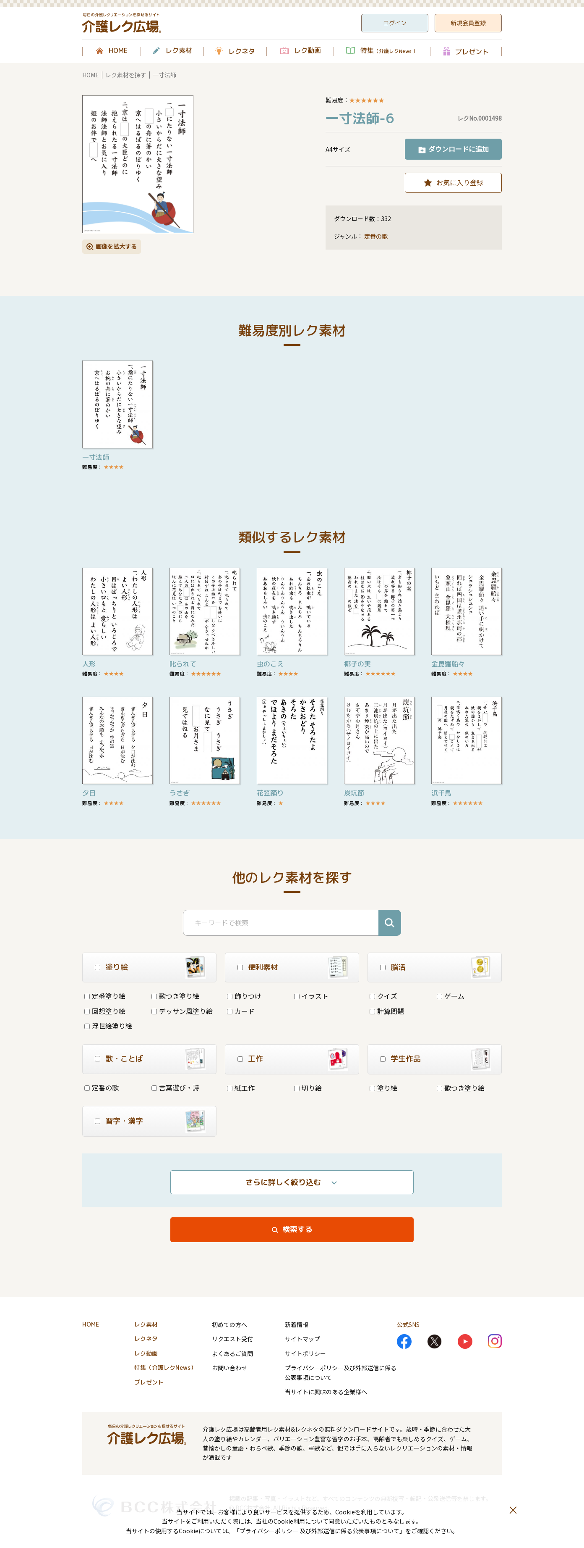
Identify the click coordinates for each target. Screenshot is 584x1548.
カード (241, 1011)
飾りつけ (244, 996)
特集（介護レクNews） (165, 1368)
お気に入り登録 (459, 182)
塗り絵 (383, 1088)
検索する (297, 1229)
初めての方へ (229, 1324)
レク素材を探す (125, 75)
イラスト (311, 996)
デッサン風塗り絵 (182, 1011)
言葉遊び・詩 (175, 1087)
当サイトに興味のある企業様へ (326, 1391)
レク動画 (307, 51)
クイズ (383, 996)
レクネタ (241, 51)
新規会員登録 (468, 23)
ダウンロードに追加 (458, 149)
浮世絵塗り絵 (108, 1026)
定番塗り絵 (104, 996)
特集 (389, 51)
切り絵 (308, 1088)
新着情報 (296, 1324)
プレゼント (472, 51)
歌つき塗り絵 (175, 996)
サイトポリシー (305, 1353)
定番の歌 (376, 236)
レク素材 (178, 51)
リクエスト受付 (232, 1339)
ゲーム (450, 996)
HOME (118, 51)
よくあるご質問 (232, 1353)
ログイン (395, 23)
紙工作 (241, 1088)
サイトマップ (302, 1339)
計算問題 (387, 1011)
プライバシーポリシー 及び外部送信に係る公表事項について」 (322, 1531)
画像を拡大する (116, 246)
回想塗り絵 (104, 1011)
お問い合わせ (229, 1368)
